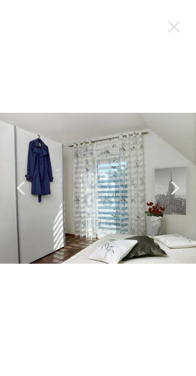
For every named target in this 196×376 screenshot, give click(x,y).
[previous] (22, 188)
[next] (174, 188)
